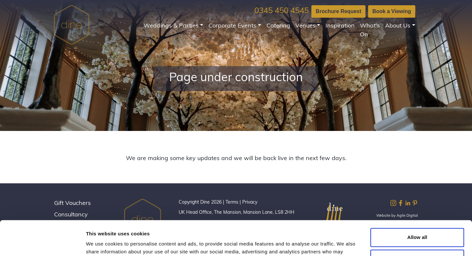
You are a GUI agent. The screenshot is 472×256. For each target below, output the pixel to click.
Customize (417, 224)
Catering (278, 26)
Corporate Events (232, 26)
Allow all (417, 203)
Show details (101, 243)
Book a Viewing (391, 11)
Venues (305, 26)
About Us (397, 26)
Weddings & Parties (171, 26)
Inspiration (340, 26)
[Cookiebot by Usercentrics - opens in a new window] (42, 243)
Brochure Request (338, 11)
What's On (370, 30)
